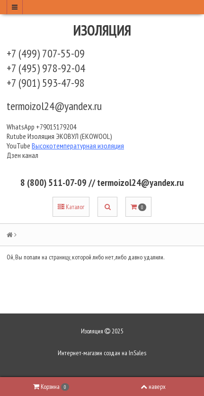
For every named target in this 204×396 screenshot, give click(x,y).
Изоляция (102, 30)
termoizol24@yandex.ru (54, 106)
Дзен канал (23, 155)
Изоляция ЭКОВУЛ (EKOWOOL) (69, 136)
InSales (137, 353)
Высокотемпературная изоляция (78, 145)
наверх (153, 386)
